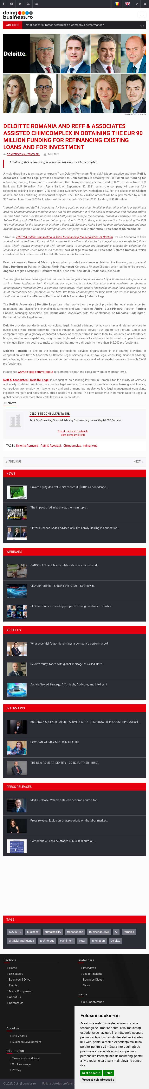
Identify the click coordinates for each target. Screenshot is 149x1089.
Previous (14, 461)
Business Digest (93, 979)
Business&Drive (99, 932)
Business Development (26, 1042)
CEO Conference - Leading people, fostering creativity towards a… (71, 606)
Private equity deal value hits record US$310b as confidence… (69, 487)
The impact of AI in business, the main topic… (59, 507)
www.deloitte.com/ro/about (35, 372)
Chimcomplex (72, 445)
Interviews (89, 968)
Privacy (16, 1070)
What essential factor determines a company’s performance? (64, 25)
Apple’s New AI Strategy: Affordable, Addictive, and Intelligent (68, 684)
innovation (98, 940)
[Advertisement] (74, 885)
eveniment (66, 940)
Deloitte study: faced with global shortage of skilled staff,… (67, 664)
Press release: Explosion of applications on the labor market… (69, 820)
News (86, 985)
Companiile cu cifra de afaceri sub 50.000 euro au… (62, 841)
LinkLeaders (19, 1036)
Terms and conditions (26, 1058)
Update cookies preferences (60, 1083)
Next (139, 461)
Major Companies (20, 991)
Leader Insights (92, 974)
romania (129, 932)
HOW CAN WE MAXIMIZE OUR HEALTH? (54, 742)
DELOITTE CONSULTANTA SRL (23, 154)
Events (13, 985)
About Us (15, 997)
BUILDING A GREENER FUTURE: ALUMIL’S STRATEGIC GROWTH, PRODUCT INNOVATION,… (85, 721)
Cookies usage (21, 1064)
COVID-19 (15, 932)
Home (13, 968)
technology (47, 940)
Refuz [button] (108, 1073)
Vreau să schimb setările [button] (98, 1079)
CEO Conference (93, 1002)
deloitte (115, 940)
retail (82, 940)
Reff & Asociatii (51, 445)
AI (116, 932)
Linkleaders (16, 974)
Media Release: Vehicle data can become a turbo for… (64, 800)
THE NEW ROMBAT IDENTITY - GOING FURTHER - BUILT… (65, 762)
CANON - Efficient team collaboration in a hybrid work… (64, 565)
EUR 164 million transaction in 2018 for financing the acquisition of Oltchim (64, 237)
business (33, 932)
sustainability (53, 932)
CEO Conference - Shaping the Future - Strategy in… (62, 585)
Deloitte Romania (27, 445)
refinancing (90, 445)
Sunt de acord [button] (91, 1073)
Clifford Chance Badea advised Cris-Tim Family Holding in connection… (74, 528)
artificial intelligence (21, 940)
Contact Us (16, 1003)
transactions (75, 932)
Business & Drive (19, 979)
